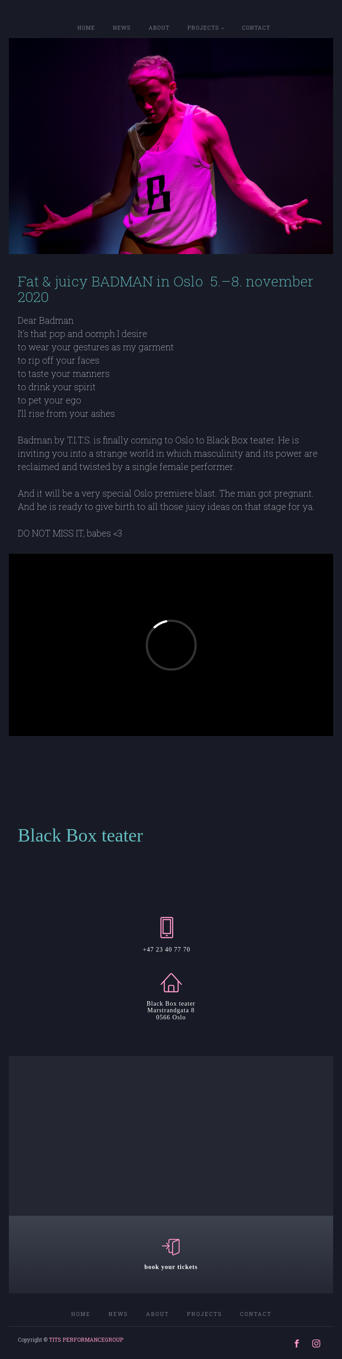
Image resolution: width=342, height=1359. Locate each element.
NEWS (122, 27)
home (86, 27)
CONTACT (256, 27)
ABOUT (159, 27)
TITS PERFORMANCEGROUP (86, 1339)
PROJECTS (203, 27)
